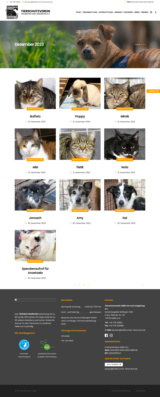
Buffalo (35, 116)
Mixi (35, 167)
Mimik (125, 116)
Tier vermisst (67, 340)
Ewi (124, 218)
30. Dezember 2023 (35, 223)
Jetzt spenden (114, 364)
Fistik (80, 167)
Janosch (35, 218)
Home (137, 44)
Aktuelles (65, 336)
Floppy (80, 116)
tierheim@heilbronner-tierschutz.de (39, 2)
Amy (80, 218)
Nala (124, 167)
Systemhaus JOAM (28, 391)
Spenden (153, 91)
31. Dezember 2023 (35, 121)
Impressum (140, 391)
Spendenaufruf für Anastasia (35, 271)
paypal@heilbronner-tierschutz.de (121, 368)
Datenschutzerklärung (121, 391)
